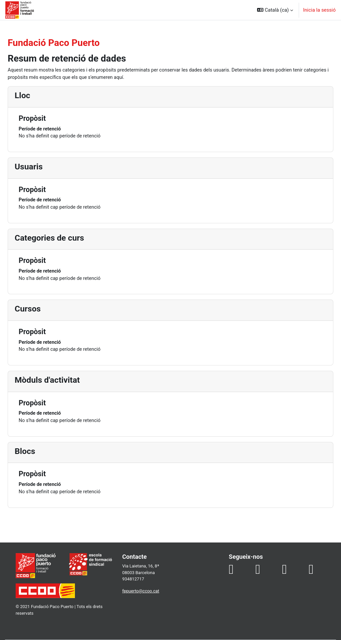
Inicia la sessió (319, 10)
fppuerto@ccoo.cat (146, 594)
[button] (275, 10)
